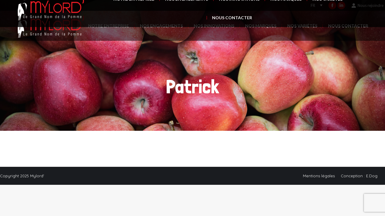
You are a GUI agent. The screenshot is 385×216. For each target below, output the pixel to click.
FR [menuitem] (313, 5)
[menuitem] (315, 5)
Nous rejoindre (367, 5)
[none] (316, 5)
